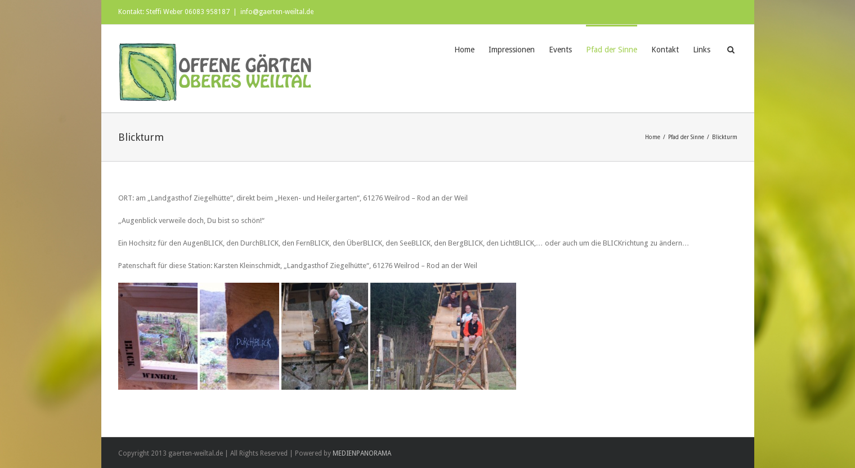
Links (701, 49)
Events (560, 49)
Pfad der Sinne (611, 49)
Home (464, 49)
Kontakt (665, 49)
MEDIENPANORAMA (362, 453)
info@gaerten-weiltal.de (277, 12)
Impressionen (512, 49)
